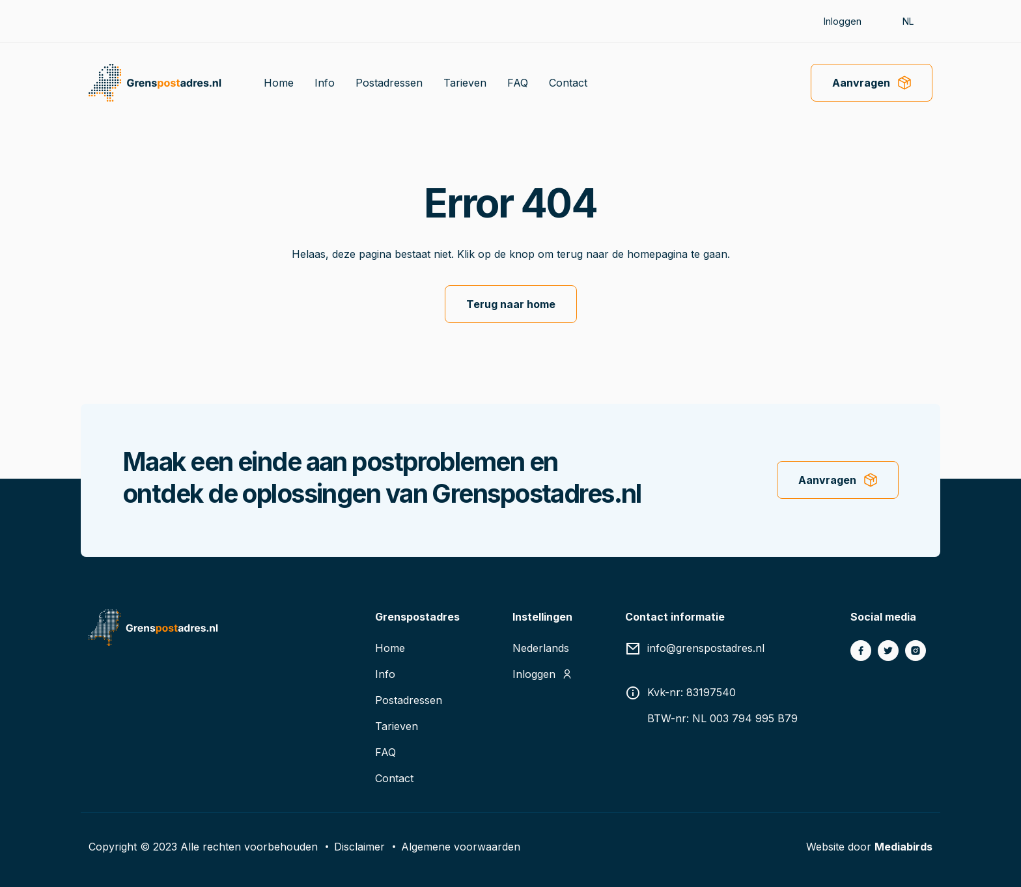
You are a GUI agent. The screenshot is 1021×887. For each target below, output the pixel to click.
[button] (914, 21)
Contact (568, 82)
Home (279, 82)
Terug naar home (510, 304)
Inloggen (842, 21)
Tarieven (464, 82)
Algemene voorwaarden (460, 846)
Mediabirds (903, 846)
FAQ (517, 82)
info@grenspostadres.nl (705, 648)
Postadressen (389, 82)
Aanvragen (861, 82)
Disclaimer (359, 846)
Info (325, 82)
